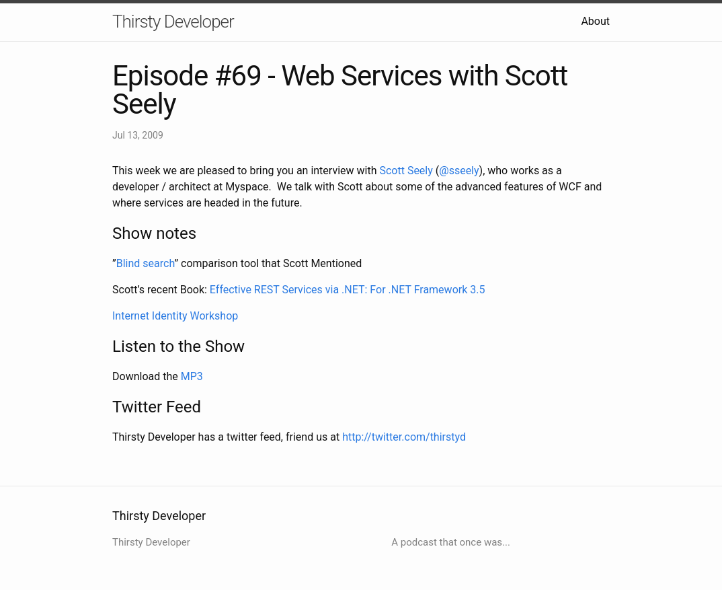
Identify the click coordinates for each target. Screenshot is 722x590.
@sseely (459, 170)
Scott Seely (405, 170)
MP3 (192, 376)
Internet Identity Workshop (175, 315)
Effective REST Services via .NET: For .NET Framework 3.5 (347, 289)
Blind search (145, 263)
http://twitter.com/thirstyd (404, 437)
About (595, 21)
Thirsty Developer (173, 21)
